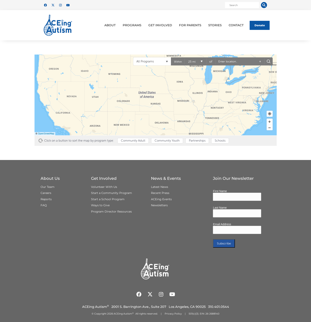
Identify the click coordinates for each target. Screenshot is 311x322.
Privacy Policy (173, 313)
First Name (220, 191)
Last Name (220, 207)
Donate (259, 25)
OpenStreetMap (46, 133)
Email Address (222, 224)
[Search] (264, 5)
